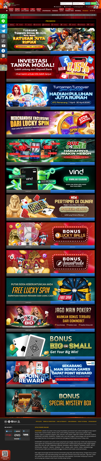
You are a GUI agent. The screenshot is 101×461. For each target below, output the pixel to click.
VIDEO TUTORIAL (82, 421)
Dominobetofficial (3, 26)
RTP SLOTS (39, 421)
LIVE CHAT (3, 55)
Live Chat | (69, 7)
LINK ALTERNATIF (62, 421)
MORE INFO (28, 52)
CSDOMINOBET (3, 21)
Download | (59, 7)
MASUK (88, 3)
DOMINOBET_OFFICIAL (3, 31)
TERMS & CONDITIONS (49, 421)
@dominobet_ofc (3, 41)
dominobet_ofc (3, 36)
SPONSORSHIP (92, 421)
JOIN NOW (72, 52)
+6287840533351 (3, 16)
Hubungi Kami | (80, 7)
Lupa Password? (91, 7)
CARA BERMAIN (72, 421)
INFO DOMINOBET (3, 50)
